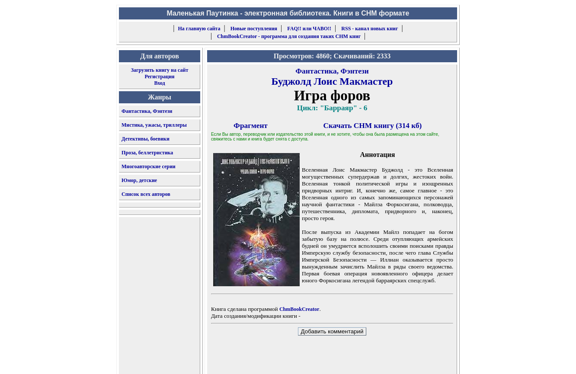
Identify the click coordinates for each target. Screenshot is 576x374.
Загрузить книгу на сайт (160, 70)
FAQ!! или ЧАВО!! (309, 29)
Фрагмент (251, 125)
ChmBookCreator (299, 309)
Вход (159, 83)
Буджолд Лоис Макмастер (332, 81)
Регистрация (159, 77)
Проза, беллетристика (147, 153)
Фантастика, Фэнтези (147, 111)
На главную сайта (199, 29)
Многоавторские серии (149, 166)
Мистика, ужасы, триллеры (154, 125)
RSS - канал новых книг (369, 29)
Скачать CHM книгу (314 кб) (372, 125)
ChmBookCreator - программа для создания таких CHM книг (289, 36)
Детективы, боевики (146, 139)
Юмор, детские (139, 180)
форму (386, 361)
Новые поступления (253, 29)
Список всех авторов (146, 194)
